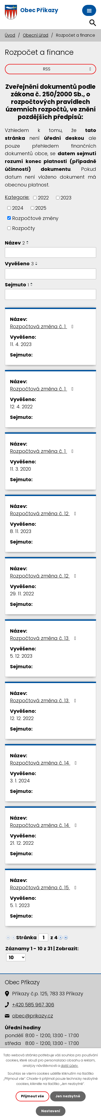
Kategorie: (17, 197)
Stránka (26, 937)
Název (15, 242)
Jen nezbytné (67, 1096)
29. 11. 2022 (22, 593)
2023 (66, 197)
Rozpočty (23, 228)
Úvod (10, 35)
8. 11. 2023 (20, 531)
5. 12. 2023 (21, 656)
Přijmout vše (32, 1096)
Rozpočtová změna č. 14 (44, 762)
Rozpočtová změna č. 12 (44, 513)
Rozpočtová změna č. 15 (44, 887)
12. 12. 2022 (22, 718)
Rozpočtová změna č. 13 (44, 638)
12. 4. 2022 (21, 406)
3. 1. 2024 (20, 780)
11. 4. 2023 (21, 344)
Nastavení (50, 1111)
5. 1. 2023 (20, 905)
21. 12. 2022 (22, 843)
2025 (40, 208)
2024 (17, 208)
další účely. (69, 1065)
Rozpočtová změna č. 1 (43, 326)
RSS (68, 69)
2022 (43, 197)
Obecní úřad (35, 35)
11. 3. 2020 (20, 469)
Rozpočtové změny (35, 218)
